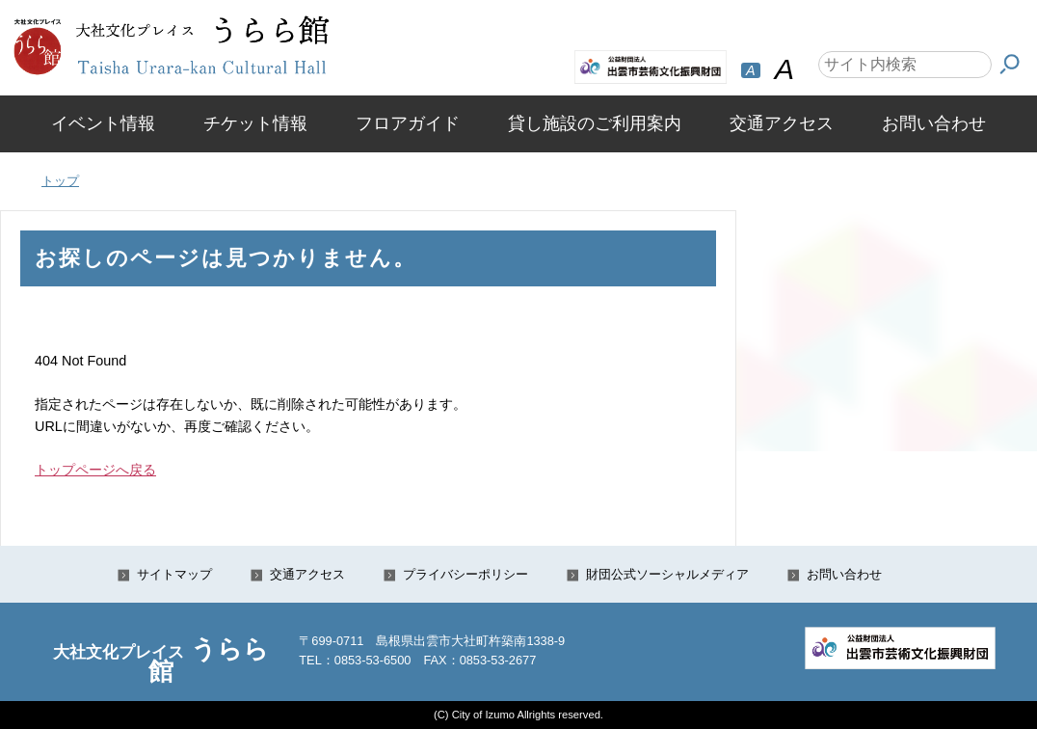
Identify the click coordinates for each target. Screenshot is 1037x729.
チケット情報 (255, 123)
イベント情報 (103, 123)
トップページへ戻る (95, 469)
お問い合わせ (934, 123)
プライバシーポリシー (465, 574)
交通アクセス (782, 123)
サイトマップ (174, 574)
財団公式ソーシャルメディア (667, 574)
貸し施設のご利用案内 (594, 123)
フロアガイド (408, 123)
